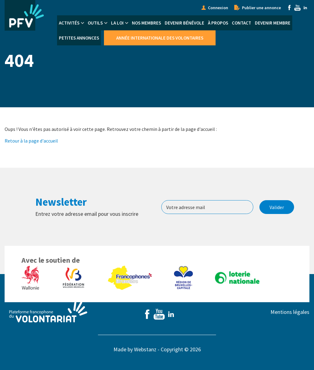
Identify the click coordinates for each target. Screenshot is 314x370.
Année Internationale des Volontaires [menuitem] (159, 38)
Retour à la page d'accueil (31, 141)
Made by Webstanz (134, 349)
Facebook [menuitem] (289, 7)
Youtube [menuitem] (297, 7)
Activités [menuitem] (69, 23)
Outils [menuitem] (95, 23)
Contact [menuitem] (241, 23)
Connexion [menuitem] (218, 7)
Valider (277, 207)
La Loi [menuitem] (117, 23)
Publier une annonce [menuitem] (261, 7)
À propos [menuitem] (218, 23)
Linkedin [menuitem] (305, 7)
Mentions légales (289, 311)
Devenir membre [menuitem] (272, 23)
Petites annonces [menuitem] (79, 38)
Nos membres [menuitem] (146, 23)
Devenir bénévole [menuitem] (184, 23)
